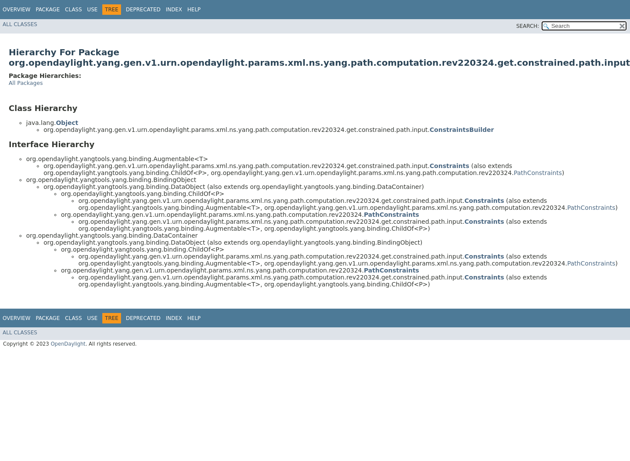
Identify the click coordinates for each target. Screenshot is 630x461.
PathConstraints (538, 172)
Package (48, 10)
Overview (16, 10)
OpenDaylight (68, 344)
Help (194, 10)
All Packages (26, 83)
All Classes (20, 24)
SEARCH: (527, 26)
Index (174, 10)
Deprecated (143, 10)
